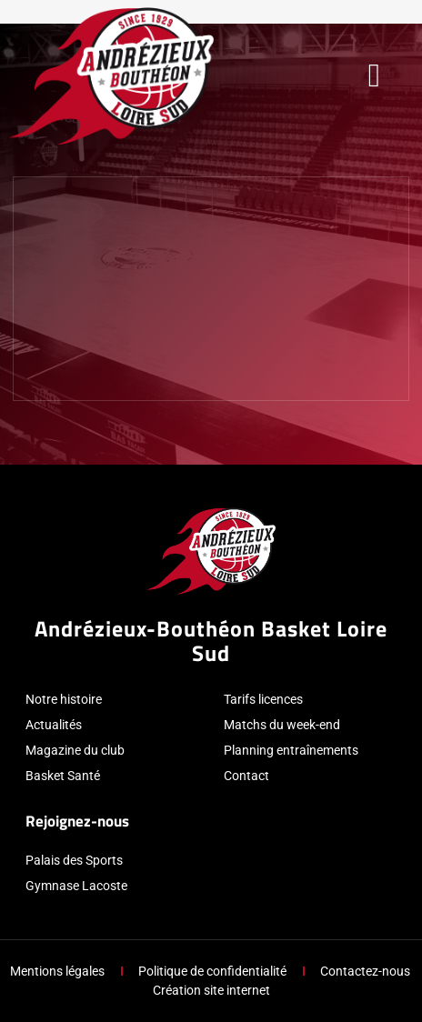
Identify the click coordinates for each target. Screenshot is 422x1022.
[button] (374, 75)
